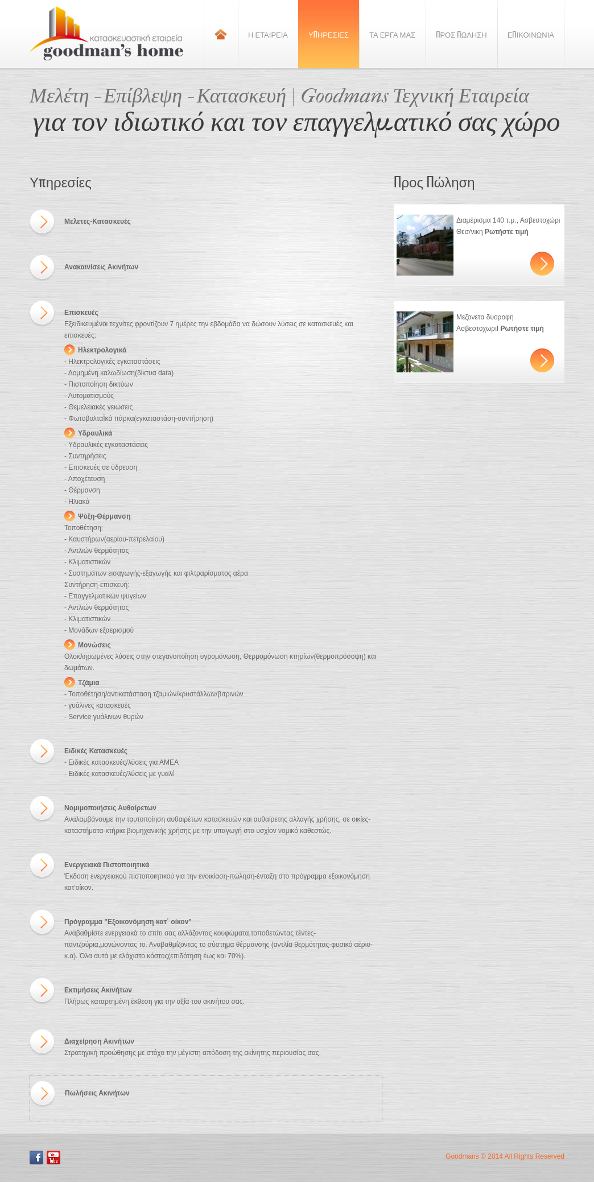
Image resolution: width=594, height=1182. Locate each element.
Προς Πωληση (461, 34)
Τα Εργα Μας (392, 34)
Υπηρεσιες (328, 34)
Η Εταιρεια (268, 34)
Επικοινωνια (531, 34)
